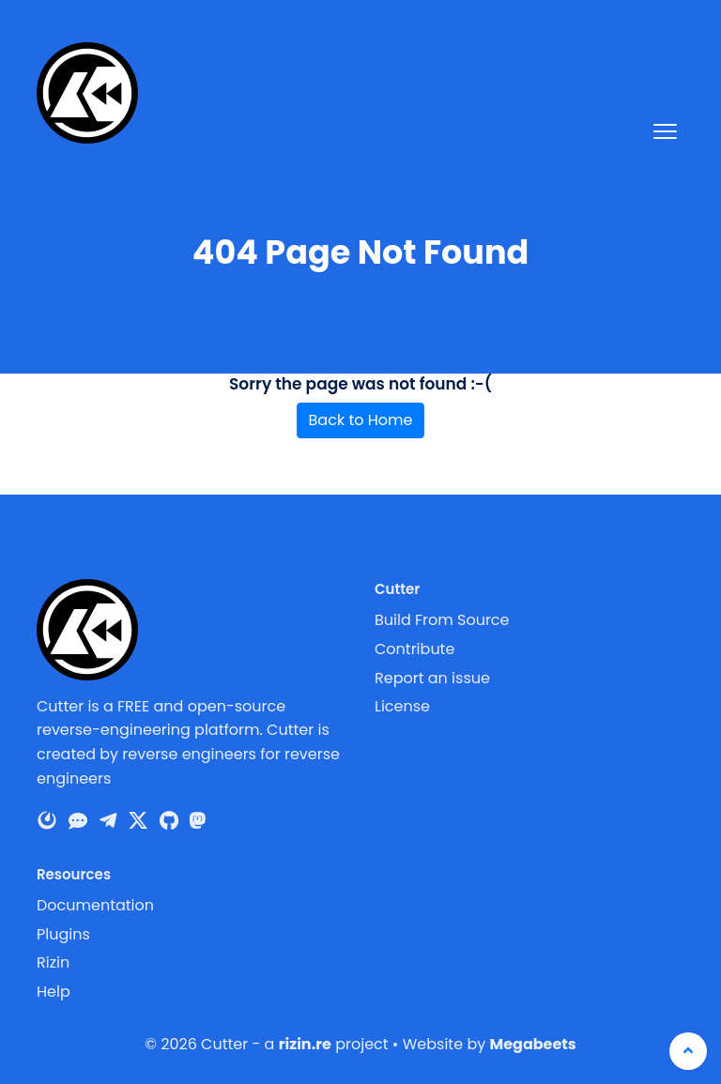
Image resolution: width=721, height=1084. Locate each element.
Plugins (63, 934)
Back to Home (361, 420)
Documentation (95, 905)
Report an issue (432, 678)
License (402, 706)
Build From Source (442, 620)
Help (53, 991)
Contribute (414, 649)
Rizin (53, 962)
